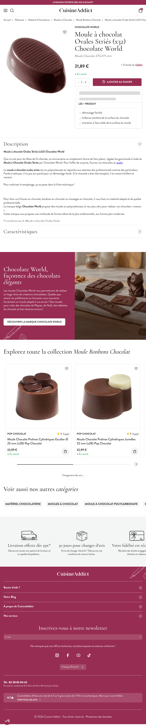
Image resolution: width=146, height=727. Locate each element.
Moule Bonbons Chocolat (88, 20)
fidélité (139, 65)
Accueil (7, 20)
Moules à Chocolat (63, 20)
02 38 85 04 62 (18, 682)
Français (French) (73, 667)
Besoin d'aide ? (73, 588)
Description (73, 144)
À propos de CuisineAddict (73, 606)
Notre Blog (73, 597)
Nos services (73, 616)
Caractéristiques (73, 231)
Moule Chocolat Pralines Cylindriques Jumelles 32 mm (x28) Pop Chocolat (106, 441)
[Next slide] (136, 464)
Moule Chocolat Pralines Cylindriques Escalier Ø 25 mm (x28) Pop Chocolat (37, 441)
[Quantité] (82, 82)
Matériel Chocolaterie (39, 20)
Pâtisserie (19, 20)
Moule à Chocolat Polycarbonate (111, 504)
